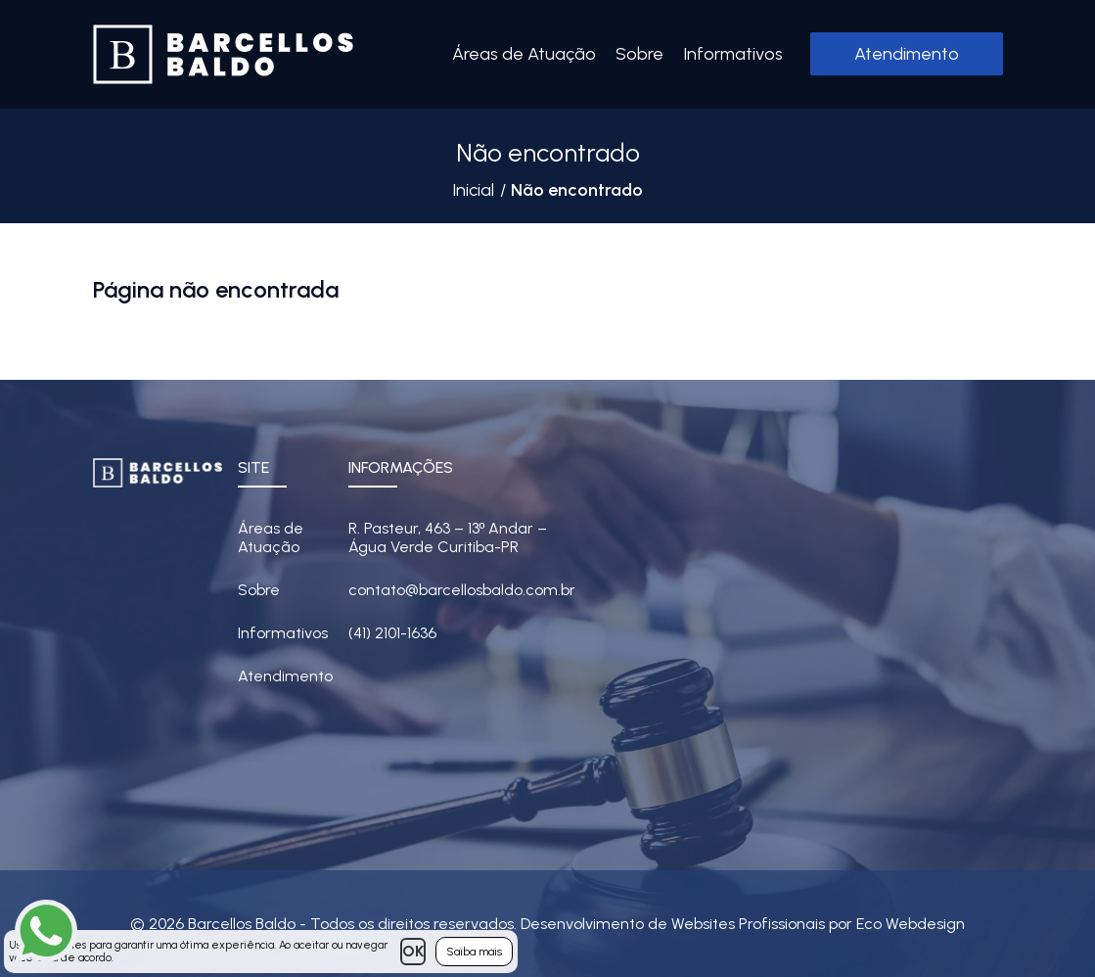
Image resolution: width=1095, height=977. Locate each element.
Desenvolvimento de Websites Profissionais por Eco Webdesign (743, 923)
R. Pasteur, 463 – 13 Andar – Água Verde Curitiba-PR (448, 537)
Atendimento (906, 54)
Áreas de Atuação (524, 54)
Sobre (639, 54)
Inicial (473, 190)
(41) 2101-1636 (392, 633)
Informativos (733, 54)
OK (413, 951)
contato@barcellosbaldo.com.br (461, 590)
